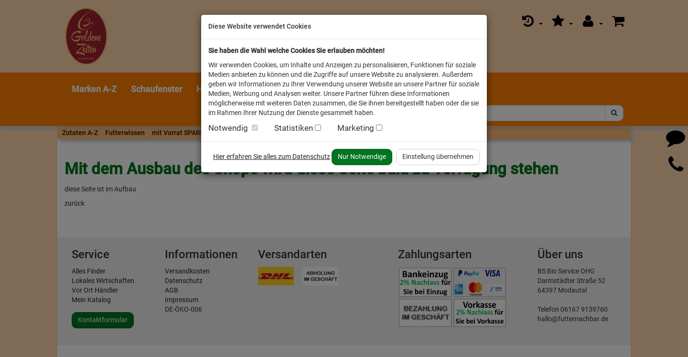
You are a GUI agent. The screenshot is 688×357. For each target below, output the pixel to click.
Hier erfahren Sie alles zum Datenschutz (271, 156)
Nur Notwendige (362, 156)
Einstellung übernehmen (437, 156)
